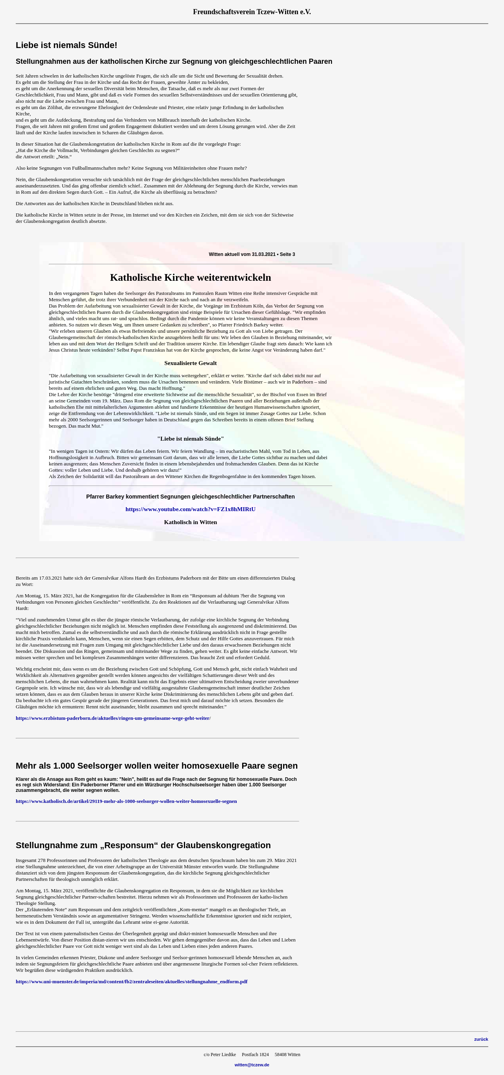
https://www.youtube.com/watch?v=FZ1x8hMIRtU (191, 509)
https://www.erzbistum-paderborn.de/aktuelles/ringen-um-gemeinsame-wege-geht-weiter (112, 718)
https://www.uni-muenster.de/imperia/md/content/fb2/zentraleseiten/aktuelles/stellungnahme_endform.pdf (132, 981)
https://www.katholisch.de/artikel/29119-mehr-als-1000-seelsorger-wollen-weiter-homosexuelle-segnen (126, 801)
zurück (481, 1039)
